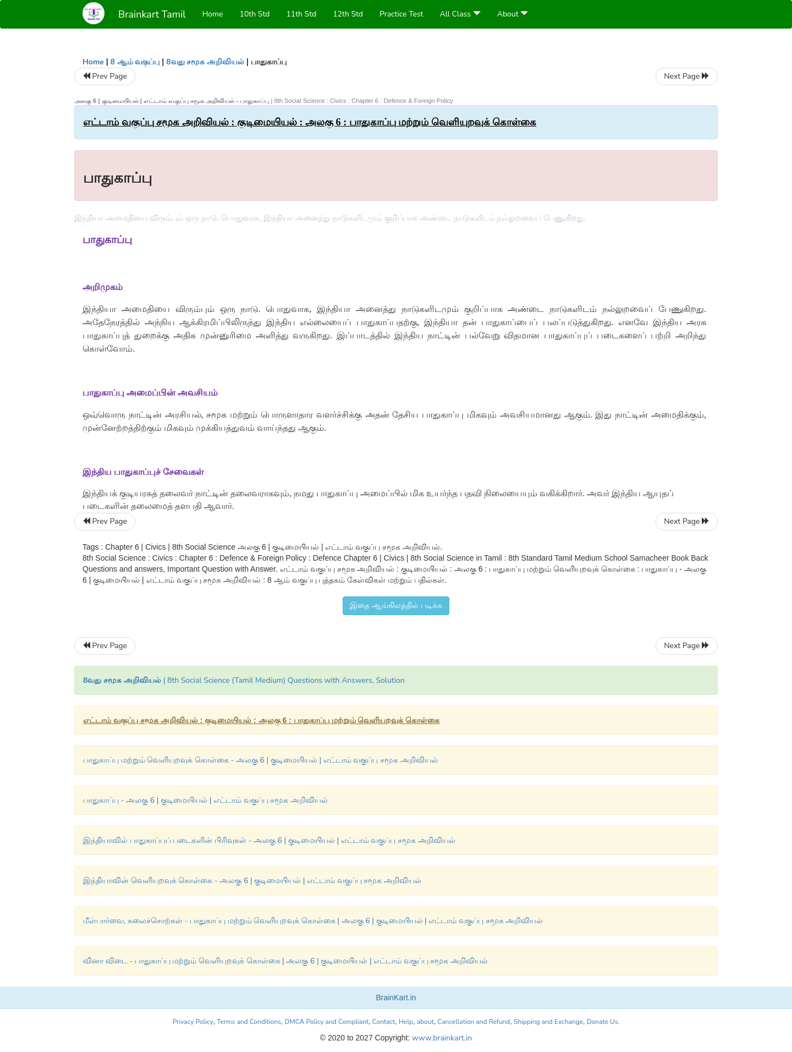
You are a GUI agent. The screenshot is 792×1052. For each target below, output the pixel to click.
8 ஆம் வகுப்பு (135, 62)
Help (406, 1021)
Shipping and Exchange (548, 1021)
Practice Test (401, 14)
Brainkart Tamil (152, 14)
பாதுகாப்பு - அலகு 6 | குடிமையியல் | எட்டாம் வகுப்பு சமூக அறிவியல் (205, 800)
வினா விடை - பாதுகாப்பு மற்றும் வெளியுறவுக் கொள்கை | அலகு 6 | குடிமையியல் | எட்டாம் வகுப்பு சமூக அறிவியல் (285, 961)
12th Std (348, 14)
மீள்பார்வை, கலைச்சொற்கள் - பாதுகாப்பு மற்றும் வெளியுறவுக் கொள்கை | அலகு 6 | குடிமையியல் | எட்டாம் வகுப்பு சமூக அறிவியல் (313, 921)
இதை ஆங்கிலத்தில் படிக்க (396, 605)
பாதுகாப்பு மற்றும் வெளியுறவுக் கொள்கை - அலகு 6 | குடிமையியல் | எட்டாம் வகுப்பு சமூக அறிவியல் (260, 760)
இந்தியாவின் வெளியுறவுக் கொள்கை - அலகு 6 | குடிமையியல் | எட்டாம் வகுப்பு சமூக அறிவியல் (252, 880)
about (425, 1021)
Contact (383, 1021)
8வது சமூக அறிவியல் (205, 62)
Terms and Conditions (249, 1021)
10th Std (255, 14)
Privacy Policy (193, 1021)
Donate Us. (603, 1021)
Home (212, 14)
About (513, 14)
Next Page (687, 76)
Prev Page (104, 76)
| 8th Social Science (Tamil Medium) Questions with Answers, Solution (244, 680)
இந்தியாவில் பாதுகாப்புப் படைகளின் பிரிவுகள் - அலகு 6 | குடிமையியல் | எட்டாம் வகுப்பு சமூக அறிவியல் (269, 840)
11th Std (301, 14)
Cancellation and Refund (473, 1021)
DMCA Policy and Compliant (327, 1021)
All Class (460, 14)
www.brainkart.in (441, 1038)
